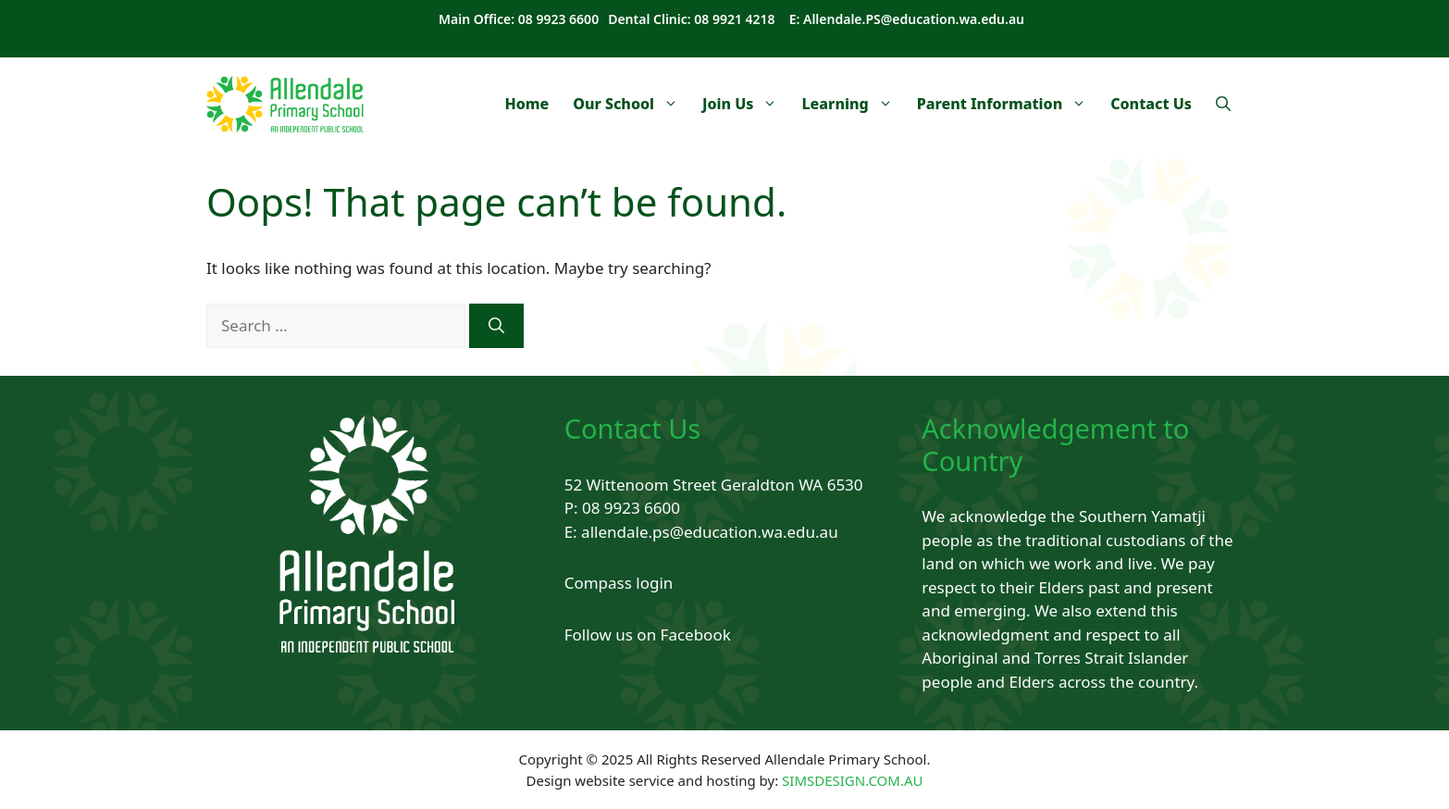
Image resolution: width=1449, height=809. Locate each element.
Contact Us (1151, 103)
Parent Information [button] (1008, 103)
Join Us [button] (745, 103)
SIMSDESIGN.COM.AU (852, 780)
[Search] (496, 326)
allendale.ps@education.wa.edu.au (709, 531)
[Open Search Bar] (1223, 103)
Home (526, 103)
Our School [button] (631, 103)
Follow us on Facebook (647, 634)
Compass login (619, 582)
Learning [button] (852, 103)
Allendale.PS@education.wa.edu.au (913, 19)
